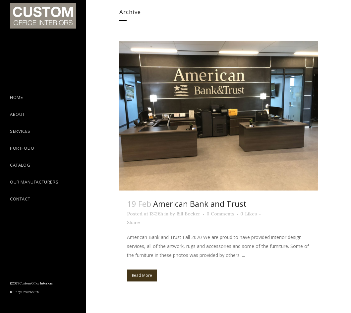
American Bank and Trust (200, 203)
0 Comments (220, 214)
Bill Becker (188, 214)
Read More (142, 275)
